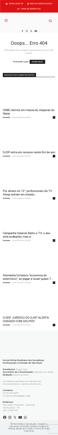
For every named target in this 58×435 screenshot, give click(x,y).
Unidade (6, 117)
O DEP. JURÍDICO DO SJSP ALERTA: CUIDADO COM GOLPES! (26, 319)
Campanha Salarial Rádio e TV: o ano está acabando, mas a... (26, 234)
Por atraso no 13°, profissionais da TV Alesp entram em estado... (27, 192)
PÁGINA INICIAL (37, 62)
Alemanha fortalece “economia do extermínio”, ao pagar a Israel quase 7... (28, 277)
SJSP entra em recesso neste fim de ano (29, 152)
